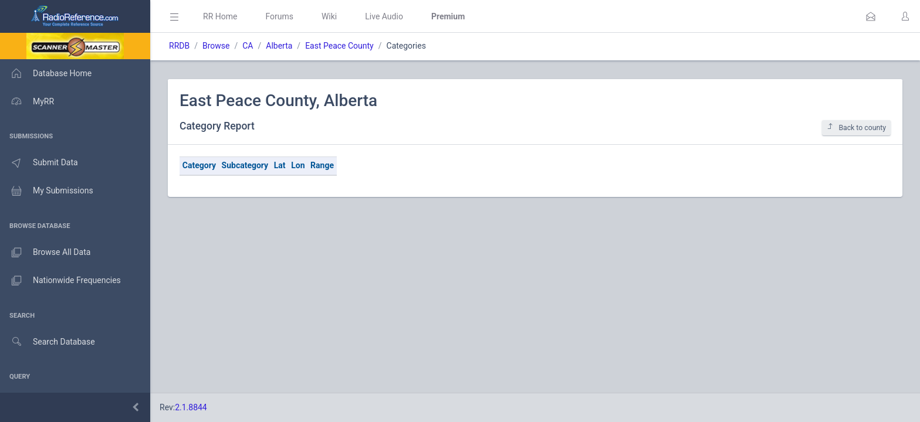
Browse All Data (45, 252)
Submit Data (39, 163)
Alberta (279, 45)
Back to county (856, 127)
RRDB (179, 45)
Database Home (46, 73)
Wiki (329, 16)
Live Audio (384, 16)
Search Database (47, 342)
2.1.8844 (191, 407)
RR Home (220, 16)
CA (247, 45)
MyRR (27, 101)
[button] (870, 16)
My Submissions (46, 191)
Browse (215, 45)
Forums (279, 16)
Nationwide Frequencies (60, 280)
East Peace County (339, 45)
